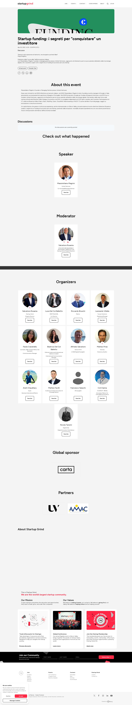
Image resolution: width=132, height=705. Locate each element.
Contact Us (94, 676)
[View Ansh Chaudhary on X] (30, 385)
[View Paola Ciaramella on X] (30, 343)
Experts (29, 676)
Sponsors (29, 679)
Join (66, 3)
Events (73, 3)
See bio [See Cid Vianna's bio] (102, 398)
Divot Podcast (73, 679)
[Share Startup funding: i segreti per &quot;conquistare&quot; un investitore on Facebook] (19, 72)
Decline (8, 696)
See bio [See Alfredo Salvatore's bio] (78, 361)
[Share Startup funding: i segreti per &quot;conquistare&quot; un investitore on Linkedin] (27, 72)
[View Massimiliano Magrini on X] (66, 180)
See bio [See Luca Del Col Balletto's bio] (53, 320)
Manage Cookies (15, 700)
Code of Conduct (39, 695)
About (102, 3)
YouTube (72, 678)
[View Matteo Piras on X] (102, 343)
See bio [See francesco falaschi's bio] (78, 398)
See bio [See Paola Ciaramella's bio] (29, 361)
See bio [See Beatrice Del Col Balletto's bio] (53, 361)
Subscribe (105, 657)
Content (82, 3)
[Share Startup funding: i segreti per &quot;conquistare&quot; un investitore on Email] (31, 72)
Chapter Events (52, 676)
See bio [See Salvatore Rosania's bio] (66, 255)
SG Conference (52, 674)
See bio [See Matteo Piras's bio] (102, 361)
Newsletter (72, 674)
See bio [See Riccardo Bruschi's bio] (78, 320)
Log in (112, 3)
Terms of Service (30, 695)
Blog (71, 676)
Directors (29, 681)
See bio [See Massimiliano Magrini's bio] (66, 192)
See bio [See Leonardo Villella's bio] (102, 320)
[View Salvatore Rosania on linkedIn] (68, 242)
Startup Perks (93, 3)
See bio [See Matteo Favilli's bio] (53, 398)
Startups (29, 678)
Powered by (107, 701)
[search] (107, 3)
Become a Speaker (52, 678)
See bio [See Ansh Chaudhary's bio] (29, 398)
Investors (29, 674)
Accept (21, 696)
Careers (93, 674)
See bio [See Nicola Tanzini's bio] (66, 434)
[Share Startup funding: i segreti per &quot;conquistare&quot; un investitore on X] (23, 72)
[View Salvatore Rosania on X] (64, 242)
